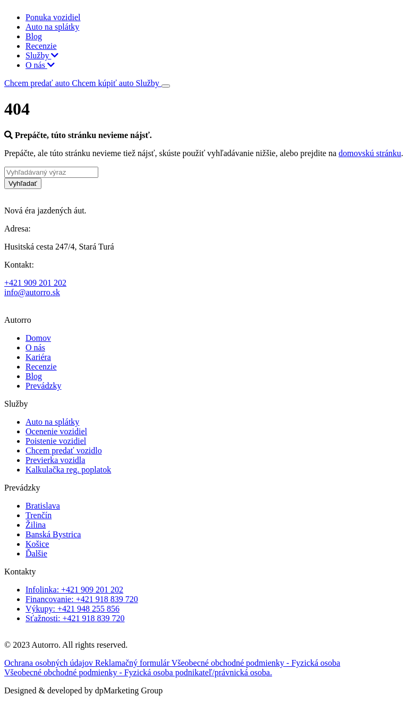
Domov (38, 337)
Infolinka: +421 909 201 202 (74, 589)
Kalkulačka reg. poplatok (68, 469)
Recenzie (41, 45)
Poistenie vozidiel (56, 440)
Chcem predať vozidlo (64, 450)
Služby (42, 55)
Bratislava (43, 505)
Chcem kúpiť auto (103, 83)
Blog (34, 36)
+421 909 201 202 (35, 282)
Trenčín (39, 515)
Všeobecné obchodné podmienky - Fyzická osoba (256, 662)
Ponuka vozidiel (53, 17)
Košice (37, 543)
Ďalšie (36, 553)
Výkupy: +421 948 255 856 (73, 608)
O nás (40, 65)
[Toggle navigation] (166, 86)
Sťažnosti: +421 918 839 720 (75, 618)
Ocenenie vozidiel (56, 431)
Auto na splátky (52, 26)
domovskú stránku (369, 153)
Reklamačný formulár (133, 662)
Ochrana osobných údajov (49, 662)
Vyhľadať (22, 183)
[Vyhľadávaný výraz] (51, 172)
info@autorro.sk (32, 292)
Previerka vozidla (55, 460)
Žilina (36, 524)
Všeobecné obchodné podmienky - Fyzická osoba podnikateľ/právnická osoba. (138, 672)
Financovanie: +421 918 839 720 (82, 599)
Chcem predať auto (38, 83)
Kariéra (38, 357)
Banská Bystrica (53, 534)
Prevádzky (44, 385)
